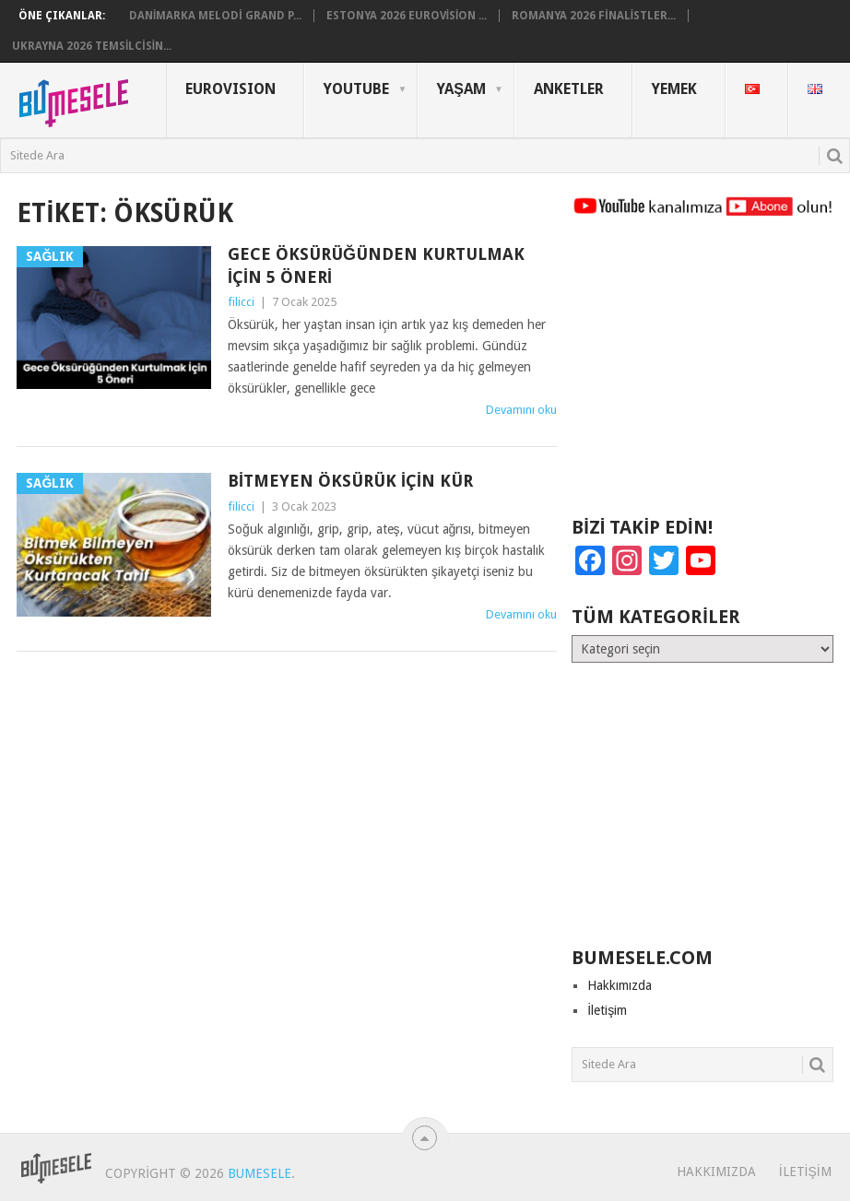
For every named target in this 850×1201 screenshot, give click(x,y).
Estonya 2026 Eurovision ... (407, 15)
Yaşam (461, 89)
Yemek (674, 89)
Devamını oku (521, 410)
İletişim (607, 1010)
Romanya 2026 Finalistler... (594, 15)
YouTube (356, 89)
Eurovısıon (230, 89)
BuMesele (259, 1173)
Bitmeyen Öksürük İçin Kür (350, 480)
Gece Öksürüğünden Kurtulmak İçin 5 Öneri (376, 265)
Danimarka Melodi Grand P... (215, 15)
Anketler (569, 89)
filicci (241, 302)
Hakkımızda (619, 985)
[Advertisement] (702, 375)
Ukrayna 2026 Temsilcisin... (91, 46)
